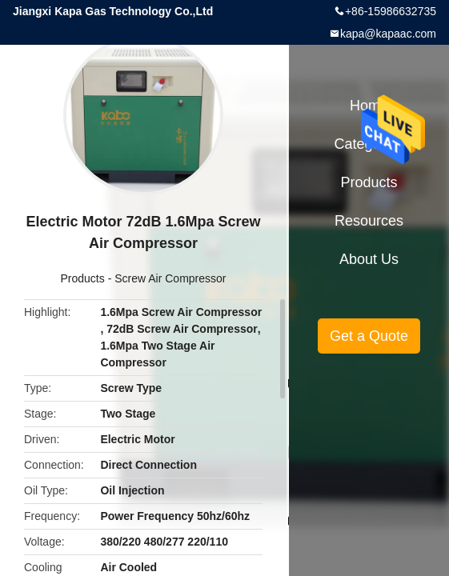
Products (83, 278)
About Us (369, 259)
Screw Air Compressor (170, 278)
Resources (369, 221)
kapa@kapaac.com (388, 33)
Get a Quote (369, 336)
